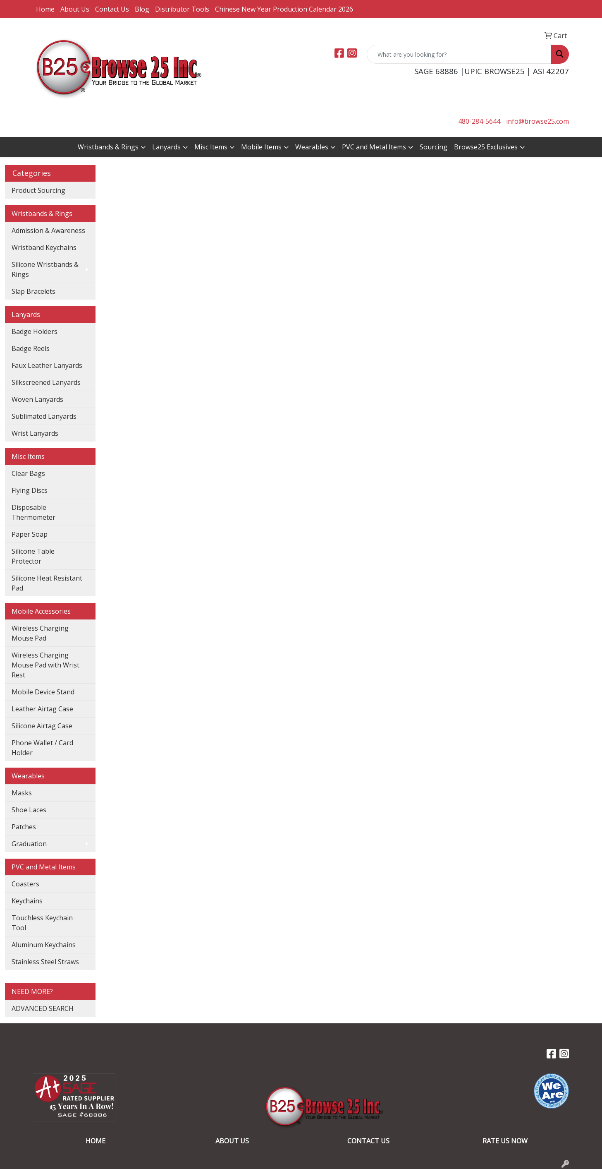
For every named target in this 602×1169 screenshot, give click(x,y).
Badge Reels (31, 348)
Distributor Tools (182, 9)
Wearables (311, 146)
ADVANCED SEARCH (43, 1008)
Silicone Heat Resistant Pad (47, 583)
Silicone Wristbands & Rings (45, 269)
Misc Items (210, 146)
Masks (22, 792)
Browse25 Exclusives (486, 146)
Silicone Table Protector (33, 556)
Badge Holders (34, 331)
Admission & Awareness (48, 230)
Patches (24, 826)
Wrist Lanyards (35, 433)
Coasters (25, 883)
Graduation (29, 843)
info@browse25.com (537, 121)
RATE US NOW (505, 1140)
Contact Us (112, 9)
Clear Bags (28, 473)
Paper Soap (30, 534)
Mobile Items (261, 146)
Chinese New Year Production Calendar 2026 (284, 9)
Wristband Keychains (44, 247)
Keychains (27, 900)
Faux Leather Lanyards (47, 365)
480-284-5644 (479, 121)
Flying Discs (30, 490)
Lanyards (166, 146)
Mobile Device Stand (43, 691)
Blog (142, 9)
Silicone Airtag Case (42, 725)
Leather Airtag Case (42, 708)
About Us (74, 9)
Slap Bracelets (33, 291)
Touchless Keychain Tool (42, 922)
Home (45, 9)
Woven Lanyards (37, 399)
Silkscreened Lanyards (46, 382)
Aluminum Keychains (44, 944)
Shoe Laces (29, 809)
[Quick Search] (459, 54)
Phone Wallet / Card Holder (42, 747)
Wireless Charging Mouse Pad (40, 633)
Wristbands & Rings (108, 146)
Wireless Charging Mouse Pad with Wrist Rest (45, 665)
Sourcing (433, 146)
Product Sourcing (38, 190)
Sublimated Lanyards (44, 416)
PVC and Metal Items (374, 146)
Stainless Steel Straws (45, 961)
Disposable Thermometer (33, 512)
